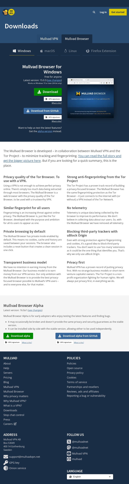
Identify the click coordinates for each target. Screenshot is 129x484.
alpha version (45, 131)
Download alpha (18, 336)
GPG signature (53, 99)
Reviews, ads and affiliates (83, 391)
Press (6, 419)
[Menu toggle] (11, 12)
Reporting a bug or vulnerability (86, 395)
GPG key (11, 462)
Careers (9, 424)
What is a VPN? (12, 405)
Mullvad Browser (77, 38)
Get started (117, 12)
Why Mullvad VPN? (14, 401)
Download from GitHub (45, 110)
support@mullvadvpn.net (21, 456)
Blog (6, 382)
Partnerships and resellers (83, 387)
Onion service (14, 468)
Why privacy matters (15, 396)
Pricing (7, 377)
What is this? (57, 103)
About (7, 363)
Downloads (10, 410)
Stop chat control (13, 415)
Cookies (71, 377)
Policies (71, 363)
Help (6, 368)
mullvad (74, 459)
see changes (54, 80)
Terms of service (77, 382)
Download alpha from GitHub (80, 336)
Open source (74, 368)
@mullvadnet (77, 441)
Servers (7, 372)
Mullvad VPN (49, 38)
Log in (103, 12)
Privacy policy (75, 372)
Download (48, 91)
